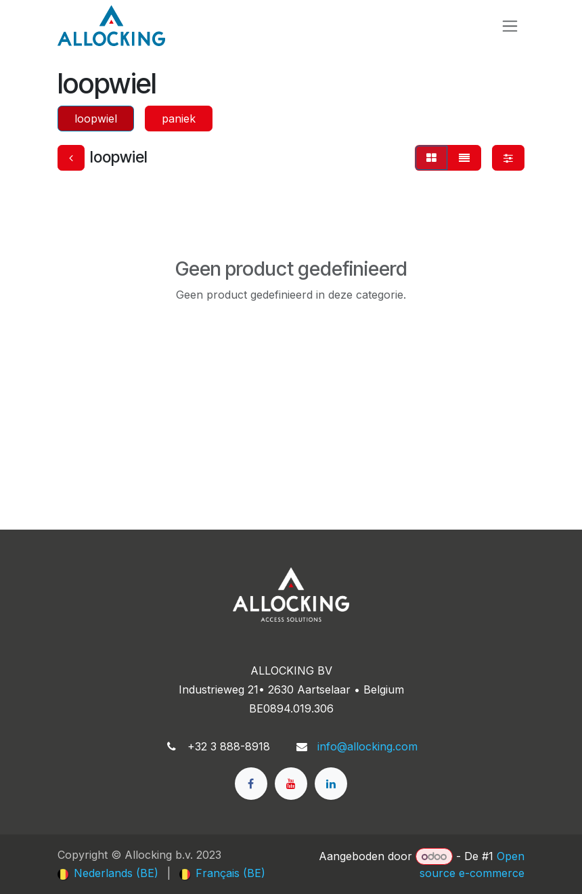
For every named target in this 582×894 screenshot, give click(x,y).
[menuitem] (108, 873)
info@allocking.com (367, 746)
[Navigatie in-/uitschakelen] (509, 26)
